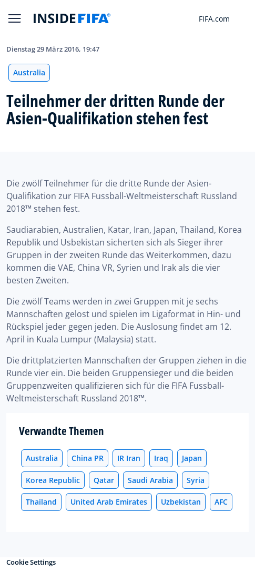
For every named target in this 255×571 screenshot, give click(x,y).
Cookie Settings (31, 562)
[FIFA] (72, 18)
